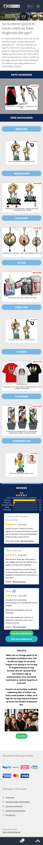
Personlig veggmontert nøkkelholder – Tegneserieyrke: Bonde (22, 209)
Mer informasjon (27, 541)
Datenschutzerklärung (11, 832)
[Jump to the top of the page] (37, 840)
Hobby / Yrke (21, 307)
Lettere (21, 262)
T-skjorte (21, 351)
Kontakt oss (10, 815)
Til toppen (21, 736)
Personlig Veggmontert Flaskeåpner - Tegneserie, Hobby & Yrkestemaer (22, 432)
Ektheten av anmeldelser (15, 811)
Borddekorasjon (21, 441)
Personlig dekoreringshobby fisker (21, 473)
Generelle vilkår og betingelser (18, 802)
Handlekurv (12, 839)
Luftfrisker (21, 218)
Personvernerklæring (14, 806)
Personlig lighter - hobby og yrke (22, 298)
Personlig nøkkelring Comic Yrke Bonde (21, 161)
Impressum (10, 797)
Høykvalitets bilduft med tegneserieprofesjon (22, 253)
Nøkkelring (22, 129)
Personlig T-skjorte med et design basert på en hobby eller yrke (22, 388)
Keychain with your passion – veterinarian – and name (21, 107)
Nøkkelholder (21, 173)
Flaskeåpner (21, 396)
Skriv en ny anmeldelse (21, 639)
